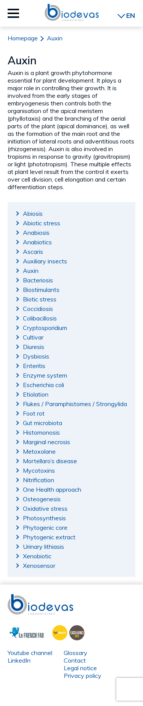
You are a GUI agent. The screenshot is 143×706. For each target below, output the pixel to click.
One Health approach (52, 489)
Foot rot (34, 413)
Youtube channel (30, 653)
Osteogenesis (42, 499)
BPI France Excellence (66, 631)
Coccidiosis (38, 308)
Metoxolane (39, 451)
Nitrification (38, 480)
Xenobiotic (37, 556)
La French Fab (21, 631)
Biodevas (20, 598)
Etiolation (35, 394)
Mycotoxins (39, 470)
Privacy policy (82, 675)
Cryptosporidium (45, 327)
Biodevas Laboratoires (71, 12)
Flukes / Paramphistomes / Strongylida (75, 404)
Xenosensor (39, 565)
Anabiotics (37, 242)
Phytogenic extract (49, 537)
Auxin (31, 270)
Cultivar (33, 337)
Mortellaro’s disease (50, 461)
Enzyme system (45, 375)
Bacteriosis (38, 280)
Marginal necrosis (46, 442)
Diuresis (33, 347)
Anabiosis (36, 232)
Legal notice (80, 668)
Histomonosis (41, 432)
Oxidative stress (45, 508)
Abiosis (33, 213)
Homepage (23, 38)
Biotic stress (39, 299)
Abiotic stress (41, 223)
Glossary (75, 653)
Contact (75, 660)
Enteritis (34, 366)
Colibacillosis (40, 318)
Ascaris (33, 251)
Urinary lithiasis (43, 546)
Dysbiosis (36, 356)
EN (130, 15)
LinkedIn (19, 660)
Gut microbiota (42, 423)
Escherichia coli (43, 385)
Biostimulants (41, 289)
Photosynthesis (44, 518)
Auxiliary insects (45, 261)
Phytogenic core (45, 527)
